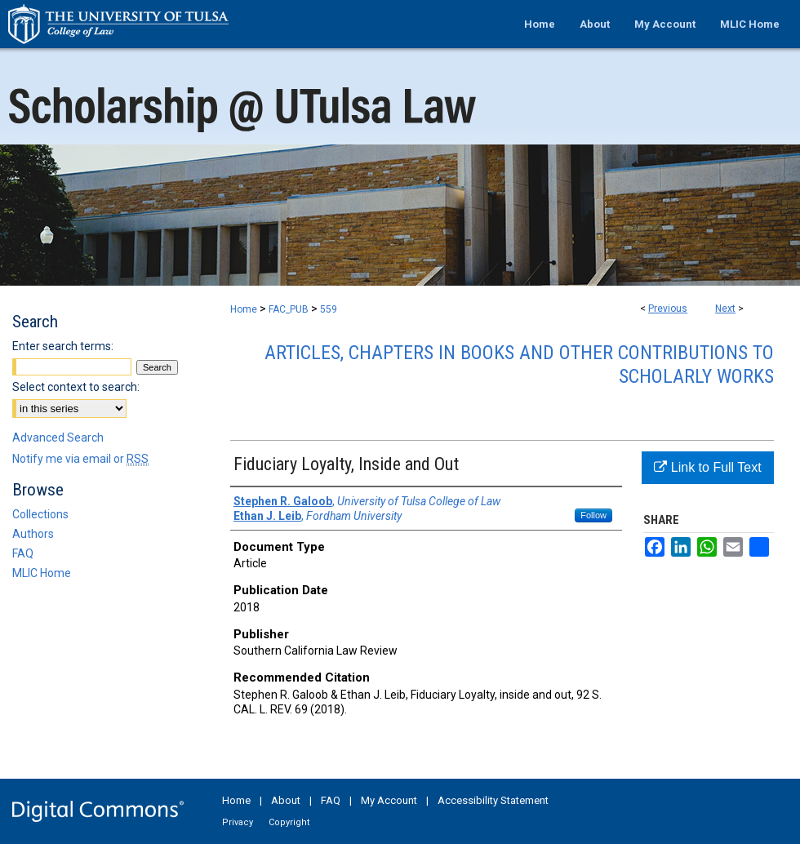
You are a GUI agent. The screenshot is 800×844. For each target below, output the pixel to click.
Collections (40, 514)
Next (725, 308)
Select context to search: (76, 386)
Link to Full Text (707, 467)
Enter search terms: (62, 346)
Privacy (237, 822)
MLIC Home (41, 573)
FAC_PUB (289, 309)
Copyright (289, 822)
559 (328, 309)
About (285, 800)
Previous (667, 308)
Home (243, 309)
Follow (593, 515)
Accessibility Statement (493, 800)
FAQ (22, 553)
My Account (389, 800)
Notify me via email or (80, 458)
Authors (33, 533)
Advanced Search (58, 437)
